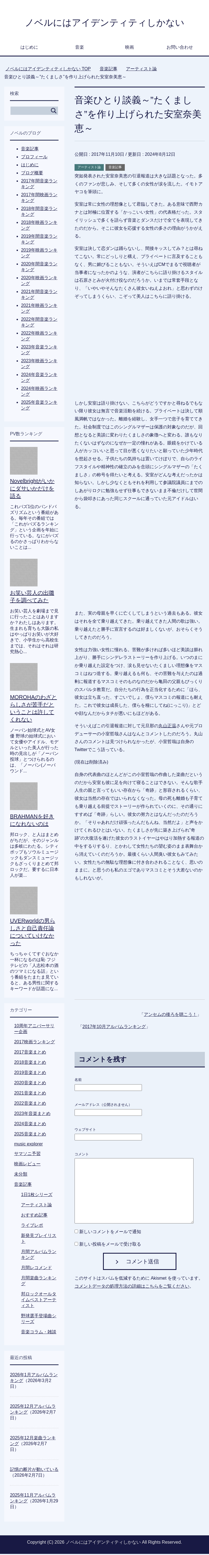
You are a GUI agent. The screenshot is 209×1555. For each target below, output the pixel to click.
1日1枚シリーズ (36, 1195)
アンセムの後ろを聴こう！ (170, 1015)
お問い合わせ (179, 48)
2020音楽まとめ (30, 1083)
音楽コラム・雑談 (38, 1333)
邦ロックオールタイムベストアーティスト (38, 1301)
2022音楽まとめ (30, 1104)
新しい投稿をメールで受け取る (110, 1245)
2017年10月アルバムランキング (114, 1027)
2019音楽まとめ (30, 1073)
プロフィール (34, 158)
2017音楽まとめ (30, 1053)
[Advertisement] (140, 942)
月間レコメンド (36, 1268)
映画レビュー (27, 1165)
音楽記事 (115, 168)
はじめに (29, 48)
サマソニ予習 (27, 1154)
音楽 (79, 48)
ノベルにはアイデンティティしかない (104, 23)
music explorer (28, 1145)
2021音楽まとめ (30, 1094)
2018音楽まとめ (30, 1063)
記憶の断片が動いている (34, 1470)
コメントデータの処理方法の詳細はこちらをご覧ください (132, 1287)
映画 (129, 48)
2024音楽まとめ (30, 1124)
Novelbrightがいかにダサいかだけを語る (32, 489)
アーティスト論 (89, 168)
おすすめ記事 (34, 1216)
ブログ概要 (32, 174)
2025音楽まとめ (30, 1135)
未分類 (20, 1175)
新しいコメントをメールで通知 (110, 1232)
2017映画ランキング (34, 1043)
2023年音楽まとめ (32, 1114)
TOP (48, 70)
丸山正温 (167, 727)
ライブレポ (32, 1226)
